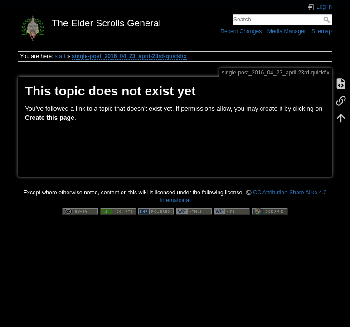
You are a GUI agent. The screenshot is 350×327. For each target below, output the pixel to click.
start (60, 56)
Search (327, 19)
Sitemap (321, 31)
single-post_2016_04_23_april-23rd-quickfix (129, 56)
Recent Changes (241, 31)
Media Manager (286, 31)
